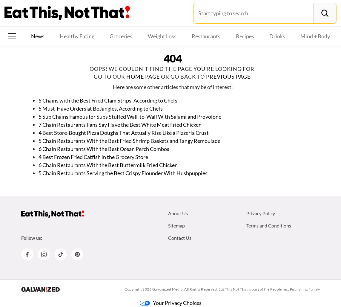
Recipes (245, 36)
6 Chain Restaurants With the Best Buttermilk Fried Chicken (108, 165)
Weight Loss (162, 36)
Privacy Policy (260, 213)
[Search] (324, 13)
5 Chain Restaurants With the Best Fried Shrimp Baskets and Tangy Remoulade (130, 141)
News (37, 36)
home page (143, 76)
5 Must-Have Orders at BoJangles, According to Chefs (101, 108)
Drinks (277, 36)
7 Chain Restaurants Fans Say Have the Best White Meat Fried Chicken (120, 124)
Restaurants (206, 36)
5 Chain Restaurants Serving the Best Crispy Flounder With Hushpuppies (123, 173)
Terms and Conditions (268, 225)
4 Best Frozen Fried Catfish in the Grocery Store (93, 157)
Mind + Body (315, 36)
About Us (178, 213)
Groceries (121, 36)
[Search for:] (253, 13)
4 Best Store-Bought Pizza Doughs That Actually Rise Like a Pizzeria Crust (124, 132)
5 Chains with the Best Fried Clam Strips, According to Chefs (108, 100)
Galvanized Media (167, 289)
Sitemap (176, 225)
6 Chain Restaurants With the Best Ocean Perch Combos (104, 149)
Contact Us (179, 238)
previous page (228, 76)
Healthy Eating (77, 36)
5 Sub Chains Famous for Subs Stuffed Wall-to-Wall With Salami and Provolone (130, 116)
